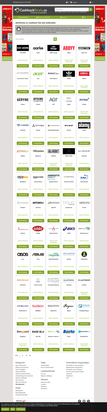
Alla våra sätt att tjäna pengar (75, 371)
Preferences (21, 409)
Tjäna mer (69, 374)
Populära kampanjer (22, 395)
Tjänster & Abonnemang (23, 374)
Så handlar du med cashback (74, 365)
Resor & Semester (21, 365)
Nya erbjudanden (21, 393)
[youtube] (84, 401)
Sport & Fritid (19, 380)
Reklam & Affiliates (46, 376)
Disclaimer (44, 388)
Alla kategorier (20, 384)
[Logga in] (73, 2)
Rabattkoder (19, 390)
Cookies (43, 384)
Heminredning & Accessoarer (24, 376)
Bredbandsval (83, 12)
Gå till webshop (23, 66)
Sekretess (44, 386)
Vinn (67, 378)
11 (26, 355)
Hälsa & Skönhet (20, 371)
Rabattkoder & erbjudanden (74, 367)
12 (29, 355)
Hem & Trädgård (20, 369)
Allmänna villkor (45, 382)
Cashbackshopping (23, 17)
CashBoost (69, 376)
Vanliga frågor (45, 365)
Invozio (69, 12)
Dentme (73, 12)
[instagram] (88, 401)
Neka (12, 409)
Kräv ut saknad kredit (47, 367)
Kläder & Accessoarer (22, 367)
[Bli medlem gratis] (83, 2)
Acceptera (5, 409)
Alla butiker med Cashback (74, 369)
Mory (77, 12)
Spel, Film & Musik (21, 382)
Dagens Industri (62, 12)
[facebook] (79, 401)
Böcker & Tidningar (21, 378)
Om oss (43, 374)
